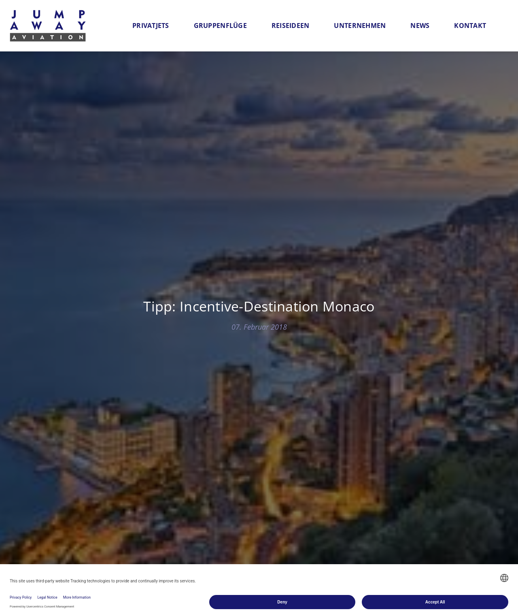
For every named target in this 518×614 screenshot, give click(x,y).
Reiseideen (291, 25)
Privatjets (150, 25)
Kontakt (470, 25)
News (419, 25)
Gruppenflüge (220, 25)
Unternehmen (360, 25)
